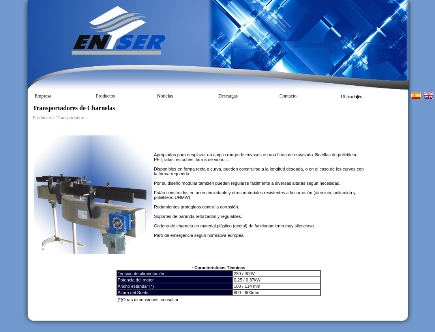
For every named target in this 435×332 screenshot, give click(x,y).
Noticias (165, 96)
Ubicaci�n (351, 96)
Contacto (287, 96)
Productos (105, 96)
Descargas (228, 96)
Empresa (43, 96)
